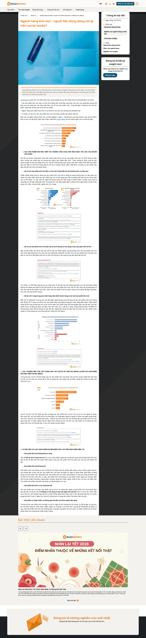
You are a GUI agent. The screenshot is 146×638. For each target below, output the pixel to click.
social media (61, 119)
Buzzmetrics (24, 100)
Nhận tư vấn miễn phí (125, 4)
